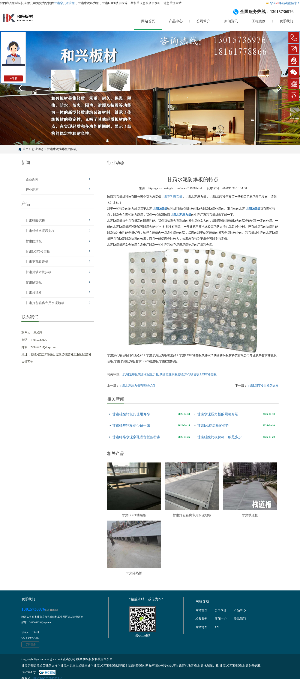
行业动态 (38, 149)
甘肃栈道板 (34, 292)
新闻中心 (221, 618)
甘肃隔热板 (34, 282)
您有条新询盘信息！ (283, 3)
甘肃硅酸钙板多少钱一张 (131, 425)
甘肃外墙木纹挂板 (38, 272)
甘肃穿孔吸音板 (64, 3)
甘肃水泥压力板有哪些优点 (137, 385)
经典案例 (201, 618)
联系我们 (286, 21)
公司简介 (203, 21)
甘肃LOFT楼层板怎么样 (263, 385)
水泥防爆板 (129, 374)
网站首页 (148, 21)
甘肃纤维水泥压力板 (40, 231)
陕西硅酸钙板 (169, 374)
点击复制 (69, 659)
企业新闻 (32, 179)
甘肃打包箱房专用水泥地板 (45, 303)
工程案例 (259, 21)
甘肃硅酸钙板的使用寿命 (131, 414)
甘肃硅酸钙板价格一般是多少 (219, 437)
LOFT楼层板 (208, 374)
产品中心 (176, 21)
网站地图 (201, 627)
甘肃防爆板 (34, 241)
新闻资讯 (231, 21)
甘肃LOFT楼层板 (38, 251)
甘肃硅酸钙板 (35, 220)
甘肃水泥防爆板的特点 (62, 149)
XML (218, 627)
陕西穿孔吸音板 (188, 374)
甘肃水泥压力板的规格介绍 (217, 414)
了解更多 (31, 644)
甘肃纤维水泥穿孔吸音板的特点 (136, 437)
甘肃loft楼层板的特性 (213, 425)
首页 (25, 149)
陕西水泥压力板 (148, 374)
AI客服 (13, 78)
